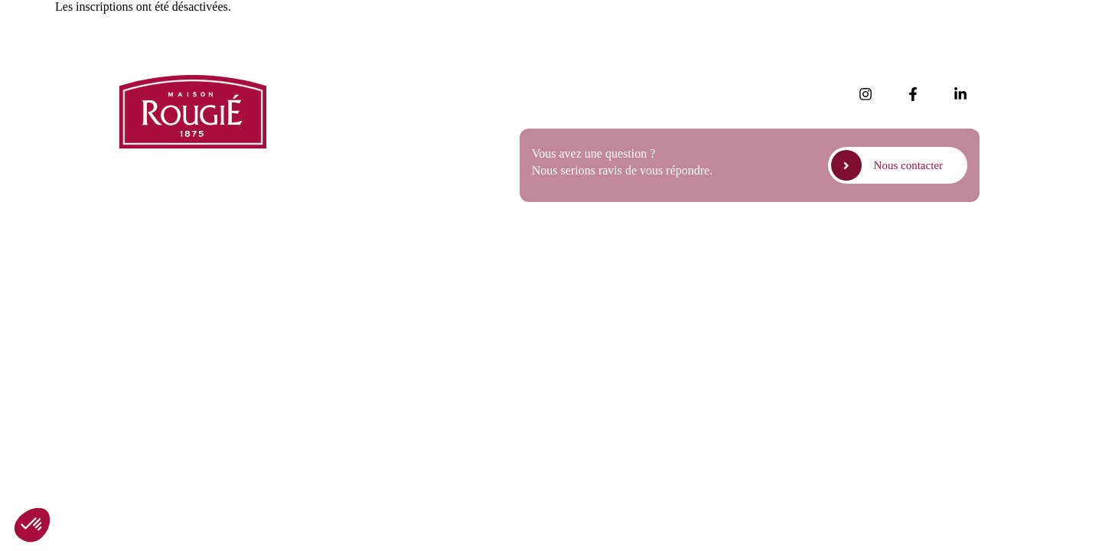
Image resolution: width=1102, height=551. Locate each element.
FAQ (321, 149)
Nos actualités (343, 85)
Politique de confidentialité (827, 251)
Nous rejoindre (346, 171)
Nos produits (340, 106)
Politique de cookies (943, 251)
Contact (328, 192)
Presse (325, 128)
